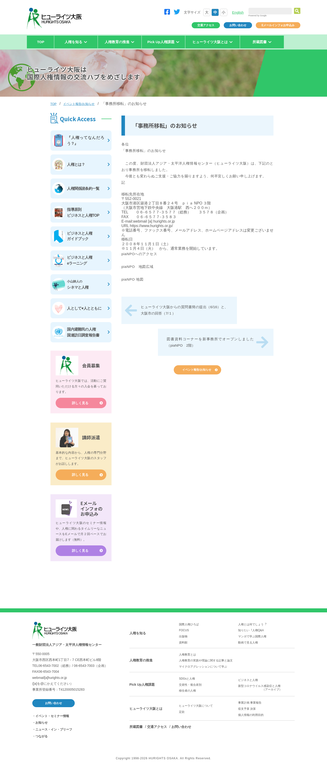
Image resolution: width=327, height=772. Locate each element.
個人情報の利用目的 (251, 717)
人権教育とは (187, 657)
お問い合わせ (237, 25)
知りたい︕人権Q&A (251, 633)
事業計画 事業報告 (249, 705)
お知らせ (41, 725)
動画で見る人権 (248, 645)
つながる (41, 738)
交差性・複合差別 (190, 687)
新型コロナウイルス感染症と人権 (266, 690)
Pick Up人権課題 (142, 687)
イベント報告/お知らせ (79, 104)
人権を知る (137, 636)
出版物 (183, 639)
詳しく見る (80, 405)
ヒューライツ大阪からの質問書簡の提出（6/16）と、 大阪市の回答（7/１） (184, 310)
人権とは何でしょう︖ (252, 626)
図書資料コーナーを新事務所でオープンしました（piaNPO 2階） (210, 342)
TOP (40, 42)
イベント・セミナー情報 (52, 718)
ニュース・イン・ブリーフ (53, 732)
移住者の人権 (187, 693)
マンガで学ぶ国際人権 (252, 639)
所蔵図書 (136, 729)
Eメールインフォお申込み (277, 25)
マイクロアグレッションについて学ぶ (203, 669)
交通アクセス (205, 25)
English (238, 12)
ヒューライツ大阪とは (145, 711)
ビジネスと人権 (248, 682)
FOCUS (184, 633)
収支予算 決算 (247, 711)
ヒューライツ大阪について (196, 708)
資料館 (183, 645)
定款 (182, 714)
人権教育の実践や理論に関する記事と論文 (206, 663)
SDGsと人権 (187, 681)
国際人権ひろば (189, 626)
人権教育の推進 (141, 663)
